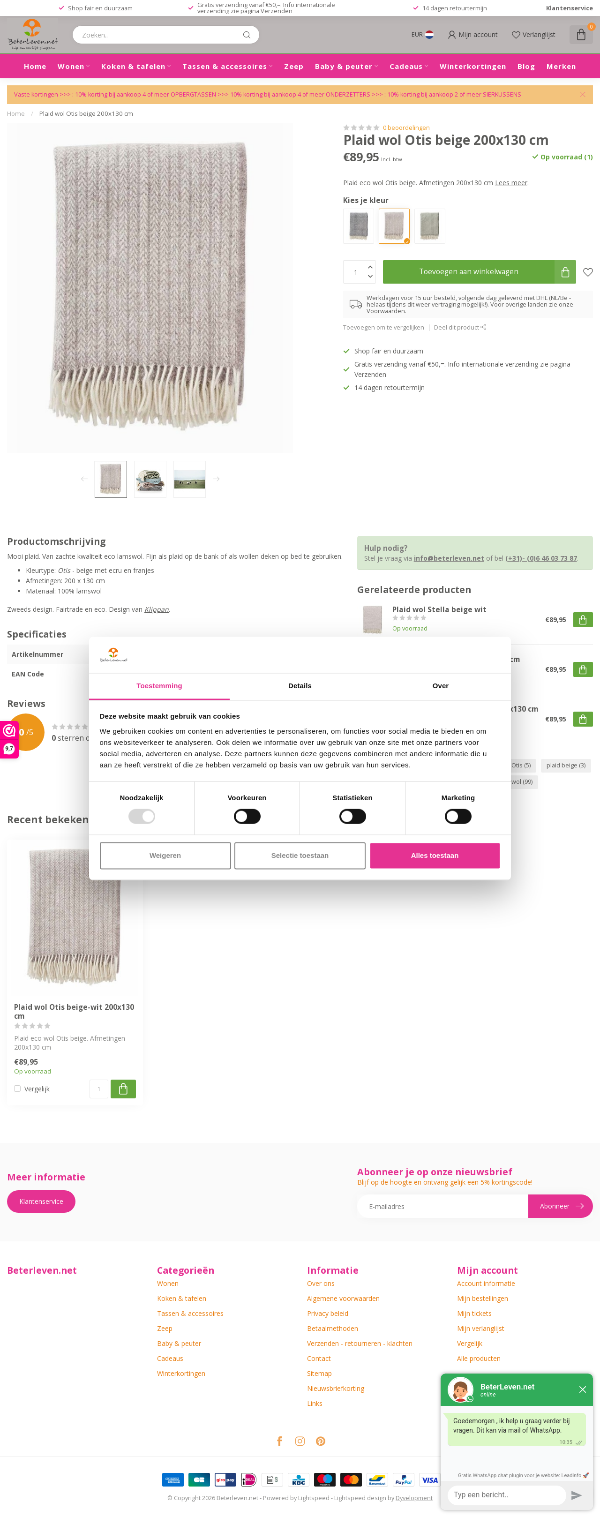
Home (35, 66)
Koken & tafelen (133, 66)
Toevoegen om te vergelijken (383, 327)
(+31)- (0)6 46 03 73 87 (541, 558)
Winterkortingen (473, 66)
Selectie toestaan (300, 855)
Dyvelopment (414, 1498)
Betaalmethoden (332, 1328)
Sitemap (319, 1373)
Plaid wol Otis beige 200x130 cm (86, 113)
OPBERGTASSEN (193, 94)
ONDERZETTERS (348, 94)
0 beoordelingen (406, 128)
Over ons (321, 1283)
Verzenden (276, 11)
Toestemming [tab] (159, 686)
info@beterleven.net (449, 558)
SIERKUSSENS (502, 94)
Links (314, 1403)
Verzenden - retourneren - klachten (359, 1343)
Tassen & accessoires (224, 66)
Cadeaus (406, 66)
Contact (319, 1358)
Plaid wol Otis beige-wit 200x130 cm (74, 1012)
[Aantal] (99, 1089)
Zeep (294, 66)
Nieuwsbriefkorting (335, 1388)
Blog (526, 66)
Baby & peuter (344, 66)
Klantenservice (569, 8)
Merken (561, 66)
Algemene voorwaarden (343, 1298)
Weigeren (165, 855)
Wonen (71, 66)
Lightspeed (314, 1498)
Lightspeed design (360, 1498)
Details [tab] (300, 686)
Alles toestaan (435, 855)
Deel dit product (460, 327)
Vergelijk (37, 1088)
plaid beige (566, 765)
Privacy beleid (327, 1313)
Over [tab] (441, 686)
